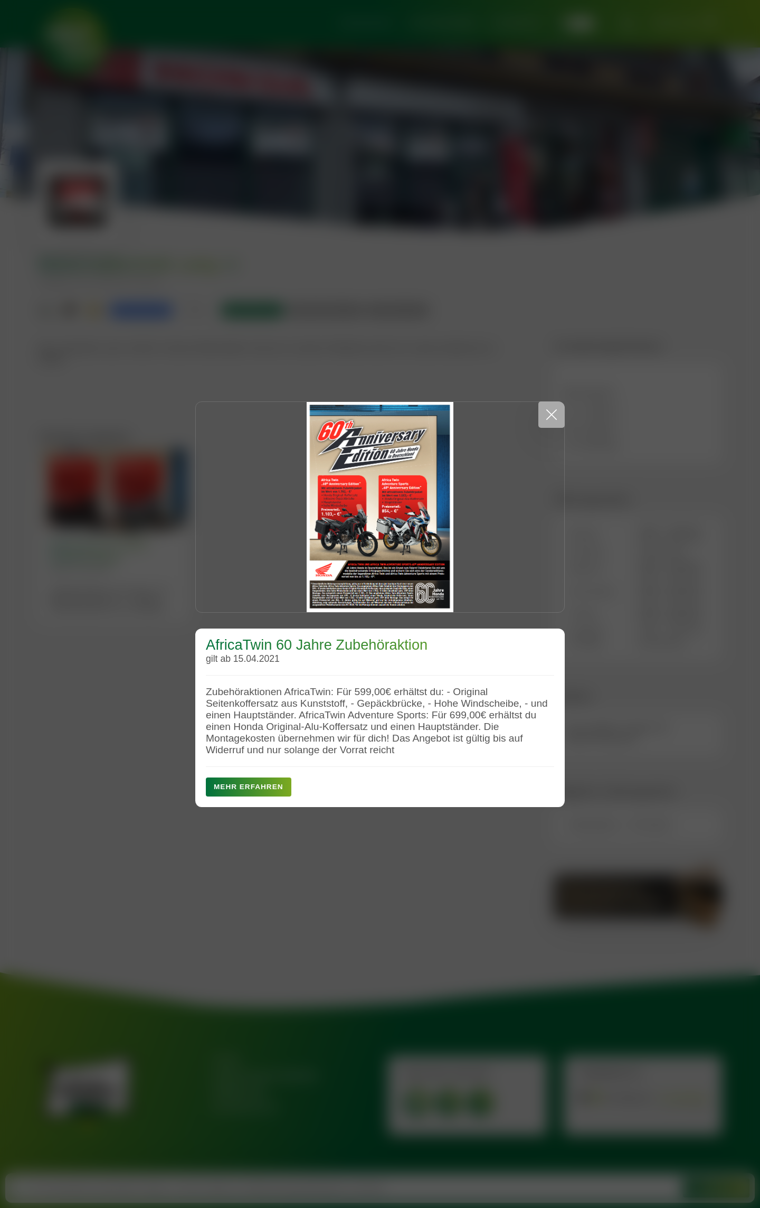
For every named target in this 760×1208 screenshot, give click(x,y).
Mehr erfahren (248, 787)
